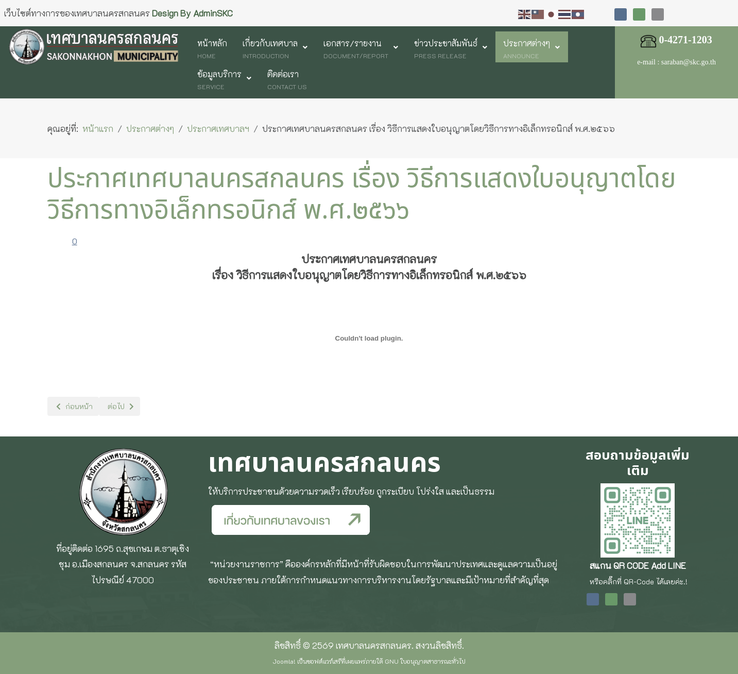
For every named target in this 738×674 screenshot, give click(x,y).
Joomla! (284, 661)
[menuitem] (212, 46)
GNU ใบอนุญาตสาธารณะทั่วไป (425, 661)
